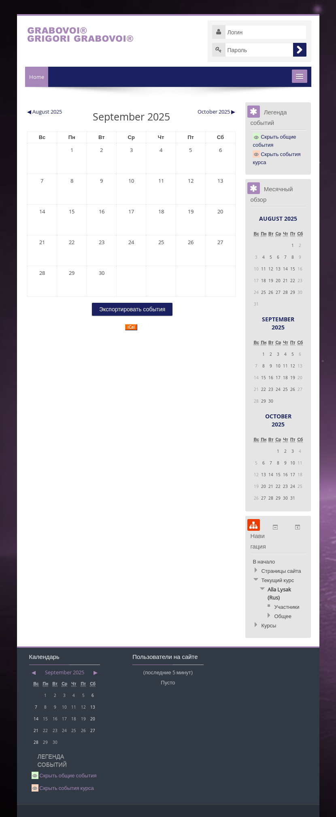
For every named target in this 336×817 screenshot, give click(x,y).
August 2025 (278, 218)
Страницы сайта (281, 570)
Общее (282, 616)
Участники (286, 606)
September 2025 (278, 323)
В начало (264, 561)
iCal (131, 327)
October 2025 (278, 420)
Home (36, 76)
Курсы (268, 625)
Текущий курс (277, 580)
